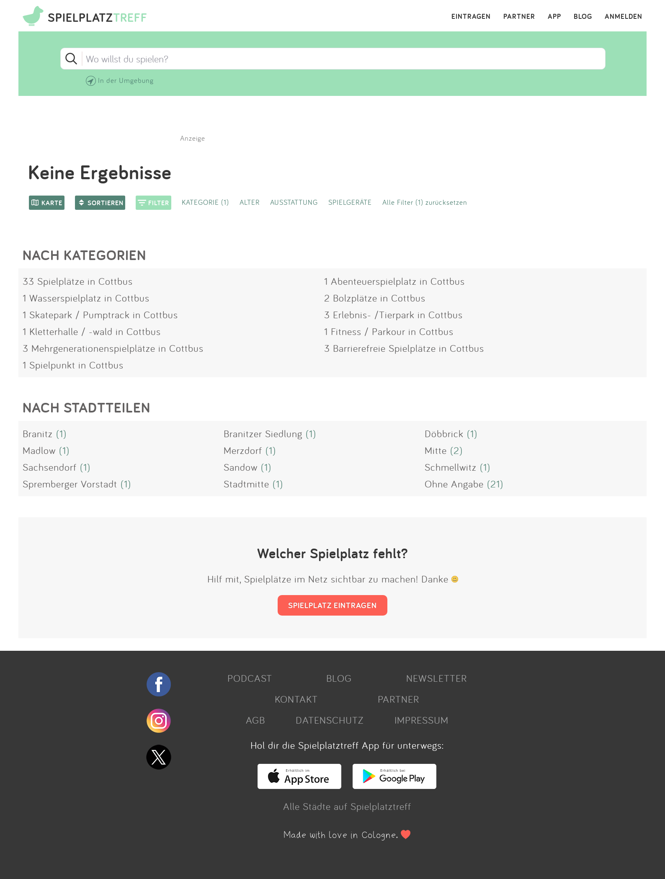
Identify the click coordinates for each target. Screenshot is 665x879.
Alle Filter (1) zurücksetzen (424, 202)
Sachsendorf (50, 467)
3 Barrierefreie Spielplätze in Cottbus (404, 348)
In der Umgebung (126, 80)
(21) (495, 483)
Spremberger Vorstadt (70, 483)
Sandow (241, 467)
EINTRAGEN (471, 16)
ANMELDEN (623, 16)
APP (554, 16)
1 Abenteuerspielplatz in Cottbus (394, 281)
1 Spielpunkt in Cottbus (73, 364)
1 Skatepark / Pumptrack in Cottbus (100, 314)
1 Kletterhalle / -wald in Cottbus (92, 331)
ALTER (250, 202)
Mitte (436, 450)
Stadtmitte (246, 483)
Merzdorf (243, 450)
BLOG (583, 16)
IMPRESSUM (421, 720)
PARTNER (519, 16)
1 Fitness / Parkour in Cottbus (389, 331)
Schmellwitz (451, 467)
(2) (456, 450)
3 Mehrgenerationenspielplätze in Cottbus (113, 348)
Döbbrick (444, 433)
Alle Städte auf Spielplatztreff (347, 806)
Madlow (39, 450)
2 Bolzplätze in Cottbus (374, 297)
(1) (61, 433)
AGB (255, 720)
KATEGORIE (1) (205, 202)
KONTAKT (296, 699)
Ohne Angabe (454, 483)
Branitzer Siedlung (263, 433)
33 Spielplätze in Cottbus (78, 281)
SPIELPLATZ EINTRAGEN (332, 605)
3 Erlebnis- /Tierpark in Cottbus (393, 314)
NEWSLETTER (436, 678)
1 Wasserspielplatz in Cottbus (86, 297)
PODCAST (249, 678)
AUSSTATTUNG (294, 202)
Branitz (38, 433)
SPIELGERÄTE (350, 202)
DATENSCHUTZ (329, 720)
